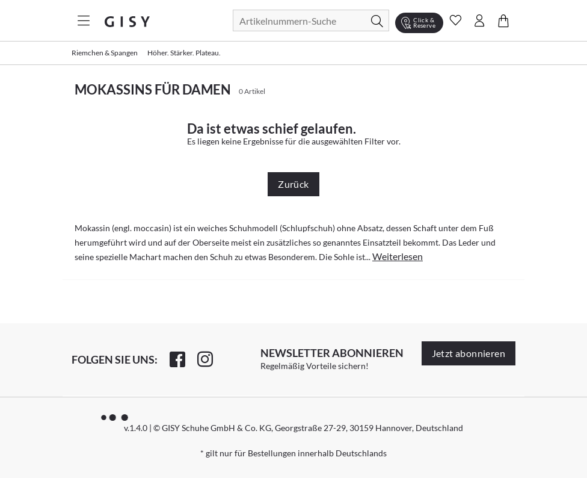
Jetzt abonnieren (468, 353)
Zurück (293, 184)
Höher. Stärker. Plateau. (184, 52)
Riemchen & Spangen (105, 52)
